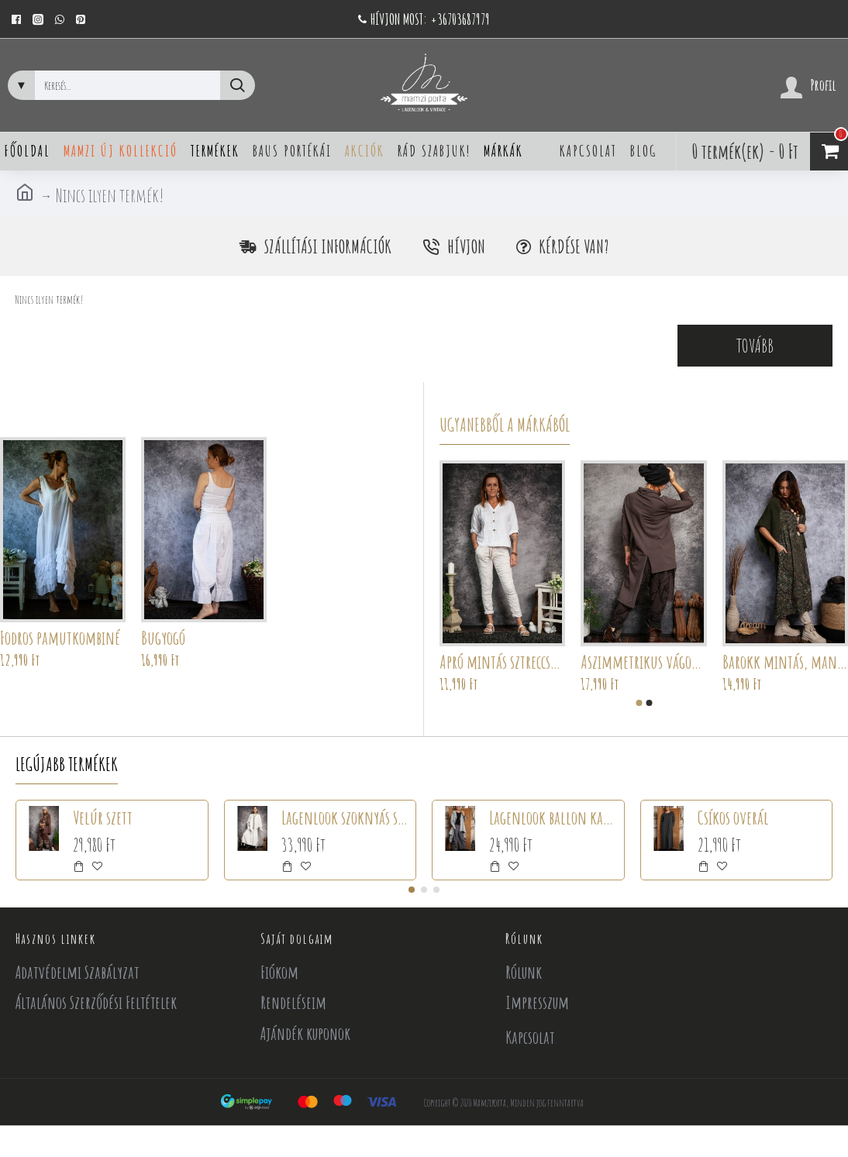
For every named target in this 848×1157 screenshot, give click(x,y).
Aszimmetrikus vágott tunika (643, 661)
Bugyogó (163, 637)
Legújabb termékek (67, 764)
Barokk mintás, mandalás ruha (785, 661)
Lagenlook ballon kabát (553, 817)
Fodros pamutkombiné (60, 637)
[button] (639, 703)
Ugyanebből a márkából (505, 424)
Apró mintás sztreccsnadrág (502, 661)
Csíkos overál (733, 817)
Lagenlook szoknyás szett (345, 817)
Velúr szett (103, 817)
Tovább (755, 345)
